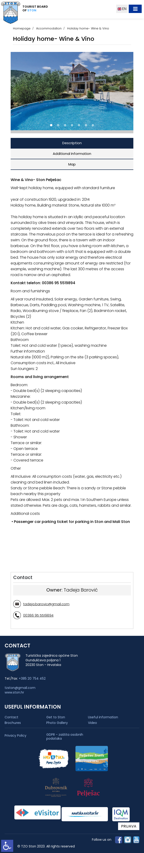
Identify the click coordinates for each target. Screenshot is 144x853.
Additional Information (72, 153)
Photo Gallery (57, 722)
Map (72, 164)
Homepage (22, 28)
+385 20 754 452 (32, 678)
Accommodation (49, 28)
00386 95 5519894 (38, 615)
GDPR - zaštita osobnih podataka (64, 737)
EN (122, 8)
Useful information (103, 717)
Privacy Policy (15, 736)
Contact (11, 717)
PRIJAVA (128, 826)
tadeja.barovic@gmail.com (46, 604)
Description (72, 142)
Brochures (13, 722)
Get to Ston (55, 717)
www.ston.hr (14, 692)
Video (92, 722)
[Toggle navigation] (135, 9)
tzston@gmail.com (20, 687)
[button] (51, 125)
